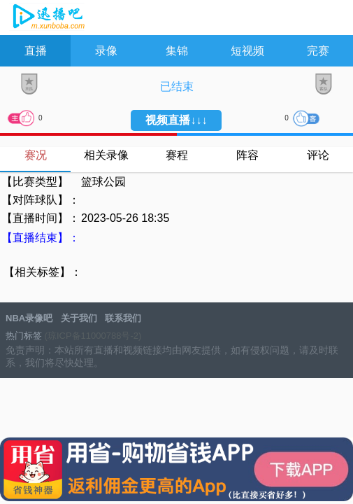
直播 (35, 51)
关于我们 (79, 318)
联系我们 (123, 318)
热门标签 (24, 335)
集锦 (177, 51)
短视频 (247, 51)
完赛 (318, 51)
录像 (106, 51)
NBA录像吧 (47, 18)
